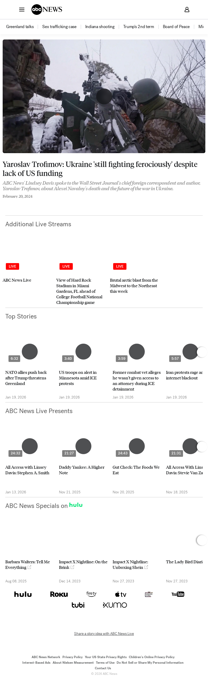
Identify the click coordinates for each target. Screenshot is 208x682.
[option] (23, 26)
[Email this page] (25, 203)
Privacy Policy (72, 657)
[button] (22, 9)
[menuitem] (19, 26)
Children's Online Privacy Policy (152, 657)
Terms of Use (105, 663)
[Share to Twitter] (14, 203)
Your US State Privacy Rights (106, 657)
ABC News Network (46, 657)
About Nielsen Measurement (73, 663)
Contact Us (103, 668)
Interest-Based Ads (36, 663)
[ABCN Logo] (46, 9)
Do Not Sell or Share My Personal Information (150, 663)
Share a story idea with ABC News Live (104, 634)
